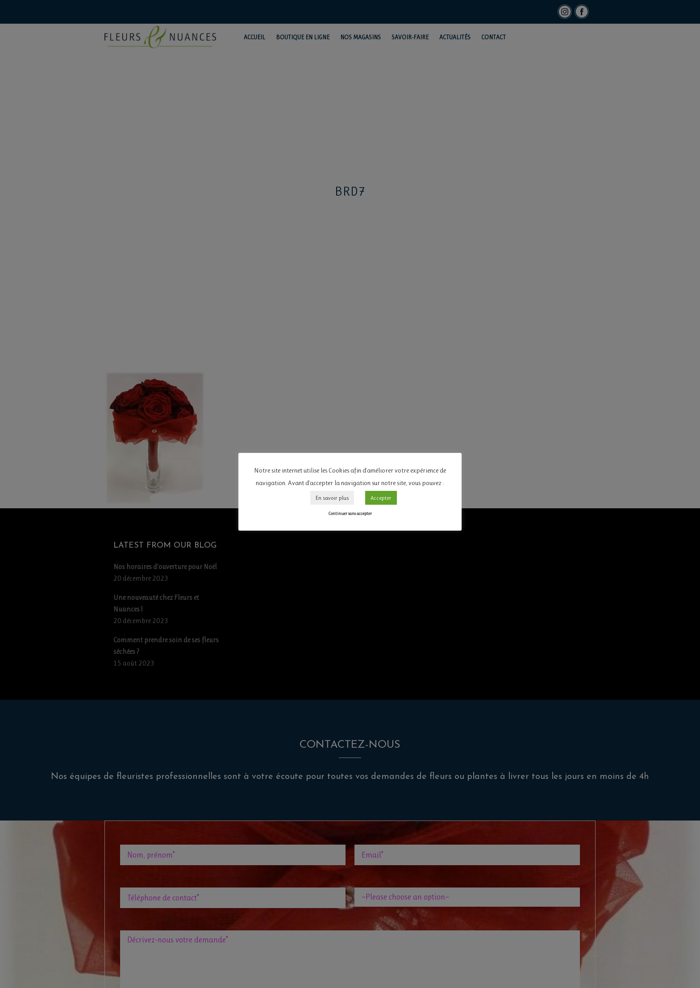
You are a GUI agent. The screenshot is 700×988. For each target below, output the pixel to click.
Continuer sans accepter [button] (350, 513)
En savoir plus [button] (332, 497)
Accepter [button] (381, 497)
